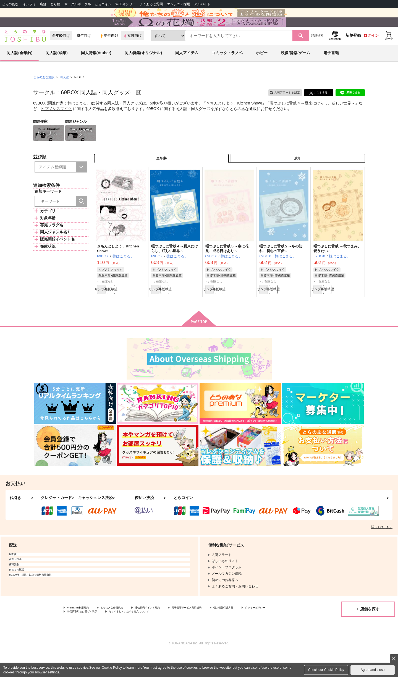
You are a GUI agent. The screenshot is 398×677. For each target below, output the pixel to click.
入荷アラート (280, 106)
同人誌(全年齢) (19, 67)
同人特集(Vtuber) (96, 67)
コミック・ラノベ (227, 67)
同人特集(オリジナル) (143, 67)
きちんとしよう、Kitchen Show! (234, 118)
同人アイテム (186, 67)
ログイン (371, 50)
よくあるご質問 (151, 4)
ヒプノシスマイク (56, 123)
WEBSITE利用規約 (81, 630)
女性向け (132, 50)
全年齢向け (61, 50)
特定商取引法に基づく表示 (125, 635)
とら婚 (55, 4)
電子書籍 (331, 67)
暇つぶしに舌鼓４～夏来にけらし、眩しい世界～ (312, 118)
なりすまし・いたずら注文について (183, 635)
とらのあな (10, 4)
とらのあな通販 (44, 91)
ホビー (262, 67)
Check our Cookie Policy (326, 670)
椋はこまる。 (79, 118)
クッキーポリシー (80, 635)
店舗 (43, 4)
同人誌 (67, 91)
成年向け (84, 50)
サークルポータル (77, 4)
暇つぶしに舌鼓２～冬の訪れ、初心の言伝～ (280, 267)
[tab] (297, 175)
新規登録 (353, 50)
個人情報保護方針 (259, 630)
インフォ (29, 4)
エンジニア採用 (178, 4)
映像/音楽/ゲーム (295, 67)
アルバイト (202, 4)
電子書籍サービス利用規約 (214, 630)
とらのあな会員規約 (122, 630)
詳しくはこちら (381, 549)
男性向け (109, 50)
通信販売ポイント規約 (165, 630)
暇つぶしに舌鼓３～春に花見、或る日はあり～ (226, 267)
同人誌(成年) (56, 67)
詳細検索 (317, 50)
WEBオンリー (125, 4)
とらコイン (103, 4)
